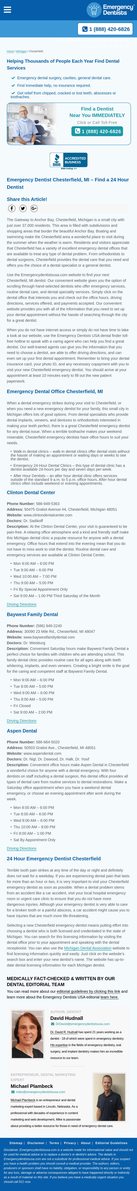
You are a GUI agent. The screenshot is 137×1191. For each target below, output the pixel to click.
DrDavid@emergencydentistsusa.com (80, 1024)
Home (10, 51)
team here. (110, 997)
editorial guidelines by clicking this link (88, 991)
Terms (54, 1143)
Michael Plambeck (23, 1100)
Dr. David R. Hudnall (63, 1032)
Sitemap (15, 1143)
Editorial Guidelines (111, 1143)
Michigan (21, 51)
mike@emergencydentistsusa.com (38, 1092)
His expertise (59, 1045)
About (86, 1143)
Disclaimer (36, 1143)
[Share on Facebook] (12, 208)
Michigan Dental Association (87, 948)
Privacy (70, 1143)
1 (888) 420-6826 (105, 29)
